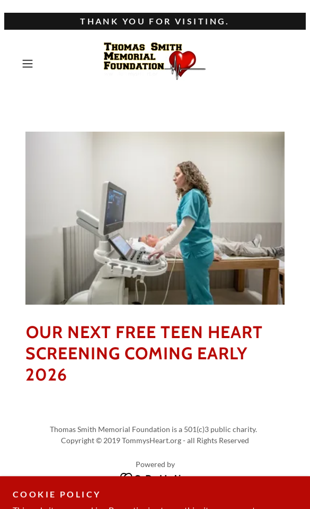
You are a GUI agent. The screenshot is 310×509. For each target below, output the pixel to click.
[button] (37, 63)
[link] (155, 63)
